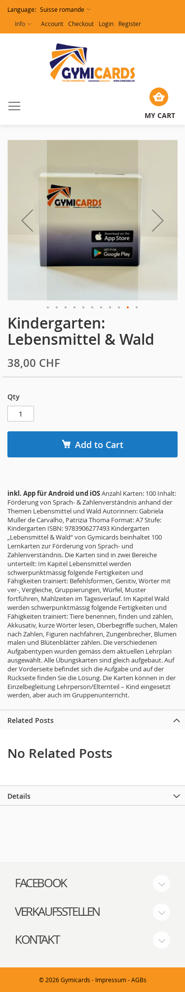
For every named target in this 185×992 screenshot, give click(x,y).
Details (19, 796)
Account (52, 24)
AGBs (139, 980)
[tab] (92, 719)
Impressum (110, 980)
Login (106, 24)
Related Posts (30, 720)
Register (129, 24)
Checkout (81, 24)
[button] (48, 9)
